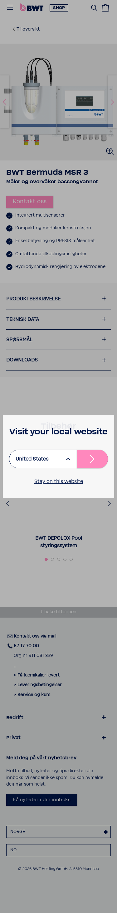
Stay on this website (58, 481)
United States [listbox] (32, 459)
